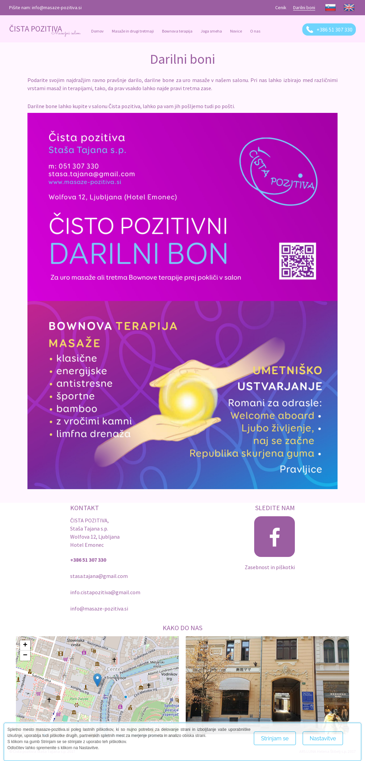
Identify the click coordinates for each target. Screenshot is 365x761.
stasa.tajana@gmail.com (99, 576)
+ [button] (25, 645)
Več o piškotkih (271, 753)
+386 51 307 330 (334, 29)
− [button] (25, 655)
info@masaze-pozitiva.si (57, 7)
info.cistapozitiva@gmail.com (105, 592)
